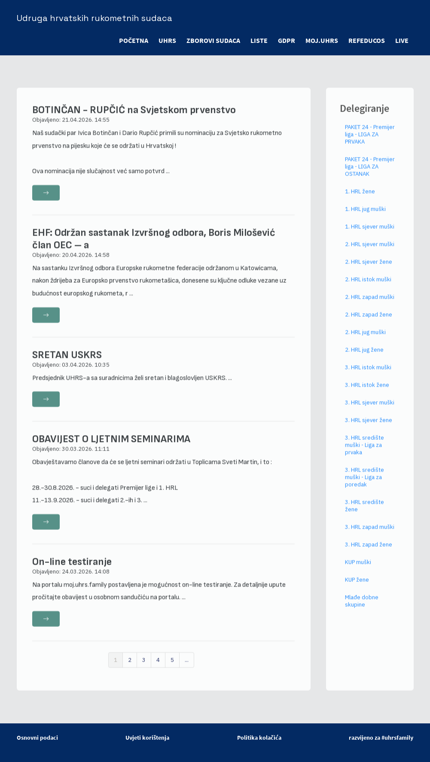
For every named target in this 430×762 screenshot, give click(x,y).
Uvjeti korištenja (147, 737)
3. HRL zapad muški (369, 534)
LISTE (259, 40)
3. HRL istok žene (367, 392)
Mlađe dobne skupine (361, 608)
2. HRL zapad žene (368, 322)
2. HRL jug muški (365, 339)
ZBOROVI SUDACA (213, 40)
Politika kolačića (259, 737)
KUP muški (358, 569)
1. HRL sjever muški (369, 234)
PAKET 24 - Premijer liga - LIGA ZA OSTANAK (370, 174)
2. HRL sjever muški (369, 251)
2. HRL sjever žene (368, 269)
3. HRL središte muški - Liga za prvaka (364, 452)
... (187, 667)
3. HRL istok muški (368, 374)
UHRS (167, 40)
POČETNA (133, 40)
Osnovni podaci (37, 737)
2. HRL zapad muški (369, 304)
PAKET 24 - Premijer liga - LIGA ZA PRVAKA (370, 142)
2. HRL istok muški (368, 286)
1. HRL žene (360, 199)
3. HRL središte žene (364, 513)
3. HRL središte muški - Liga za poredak (364, 485)
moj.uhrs (321, 40)
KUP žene (357, 587)
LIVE (402, 40)
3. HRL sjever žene (368, 427)
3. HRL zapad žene (368, 552)
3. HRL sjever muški (369, 410)
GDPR (286, 40)
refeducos (366, 40)
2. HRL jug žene (364, 357)
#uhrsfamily (397, 737)
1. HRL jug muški (365, 216)
